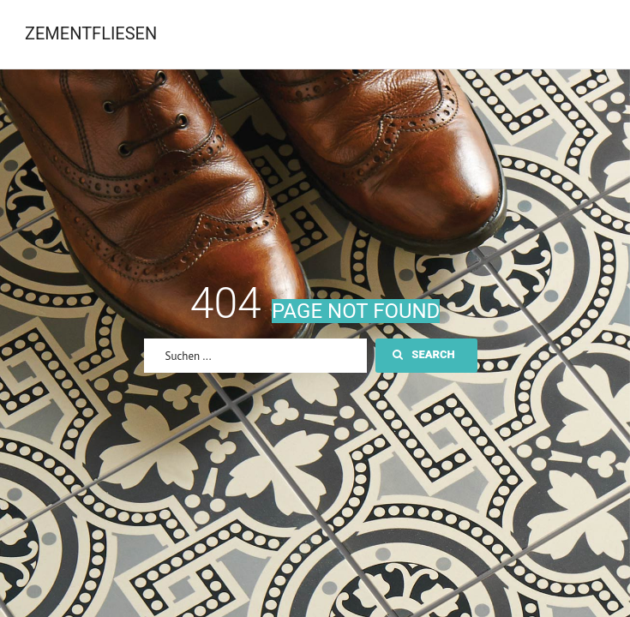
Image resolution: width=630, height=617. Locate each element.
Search (423, 354)
